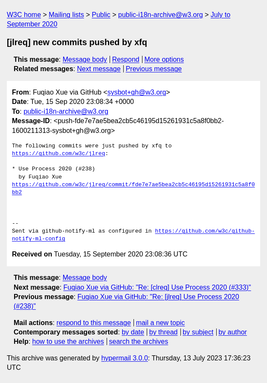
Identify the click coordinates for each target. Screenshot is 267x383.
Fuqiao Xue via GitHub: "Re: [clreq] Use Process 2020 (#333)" (157, 287)
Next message (99, 68)
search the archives (138, 341)
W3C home (24, 14)
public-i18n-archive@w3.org (160, 14)
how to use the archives (68, 341)
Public (101, 14)
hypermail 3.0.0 (124, 358)
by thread (163, 332)
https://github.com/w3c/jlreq (58, 154)
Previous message (154, 68)
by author (232, 332)
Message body (85, 59)
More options (164, 59)
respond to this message (93, 322)
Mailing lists (66, 14)
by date (133, 332)
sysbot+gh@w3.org (136, 92)
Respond (125, 59)
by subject (198, 332)
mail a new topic (160, 322)
